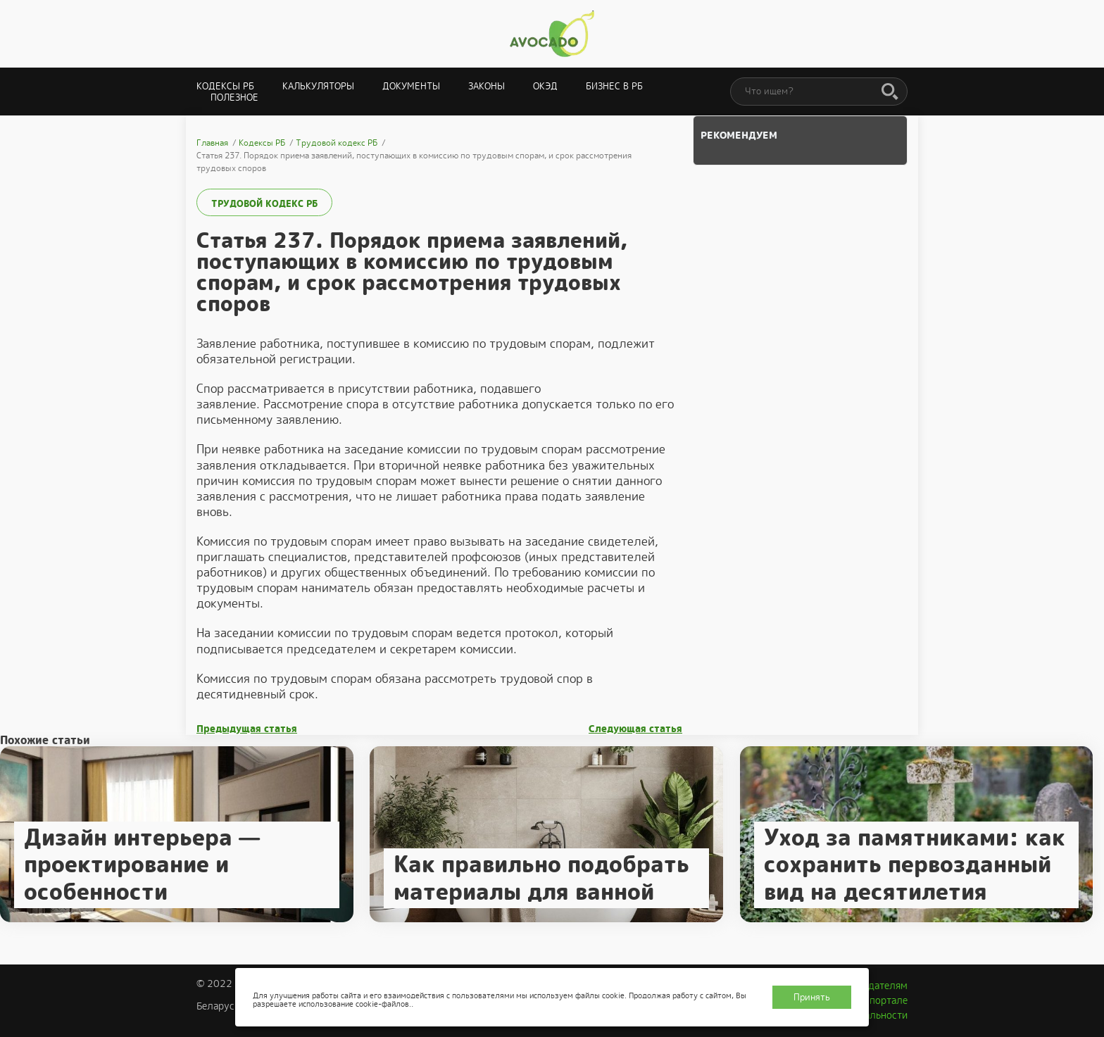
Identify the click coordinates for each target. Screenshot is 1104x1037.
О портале (884, 1000)
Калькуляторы (318, 86)
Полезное (234, 97)
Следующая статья (635, 729)
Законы (486, 86)
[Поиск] (890, 92)
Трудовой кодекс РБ (264, 203)
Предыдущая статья (246, 729)
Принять (812, 997)
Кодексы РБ (225, 86)
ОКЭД (545, 86)
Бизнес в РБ (614, 86)
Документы (411, 86)
